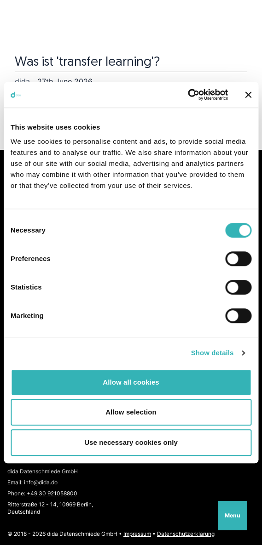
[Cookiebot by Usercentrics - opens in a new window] (187, 95)
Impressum (137, 533)
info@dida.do (41, 482)
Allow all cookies (131, 382)
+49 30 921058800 (52, 493)
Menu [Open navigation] (232, 515)
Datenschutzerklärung (186, 533)
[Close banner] (248, 94)
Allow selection (131, 412)
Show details (212, 353)
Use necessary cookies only (131, 442)
